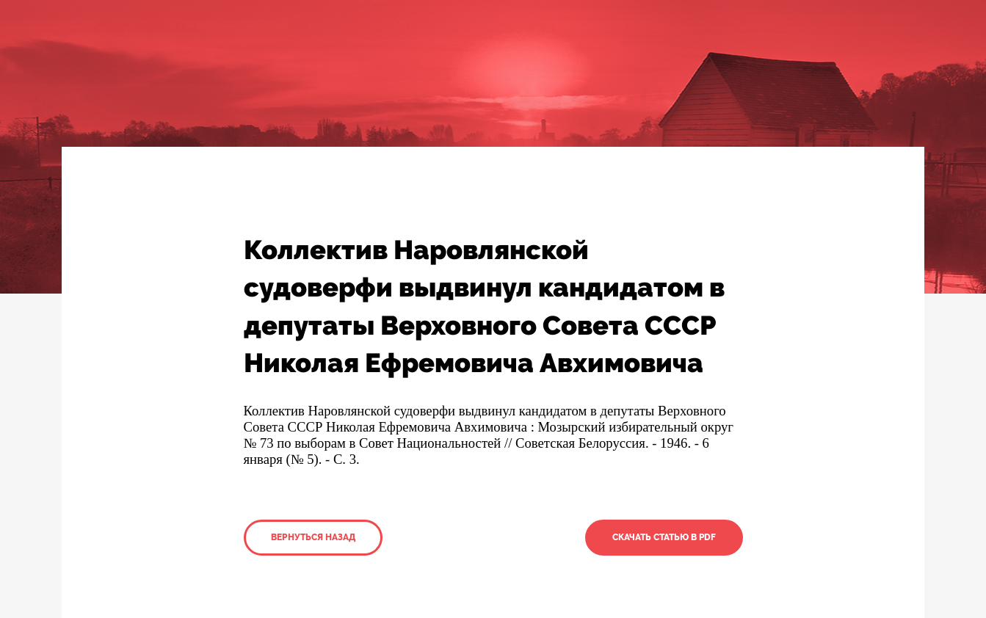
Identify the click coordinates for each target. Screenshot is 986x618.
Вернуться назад (313, 537)
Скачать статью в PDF (664, 537)
